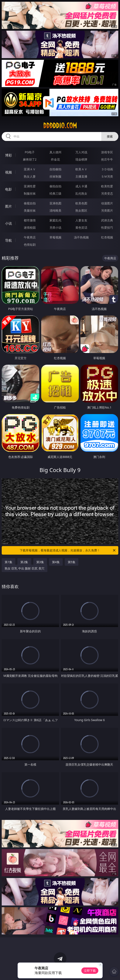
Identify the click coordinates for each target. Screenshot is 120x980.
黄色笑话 (81, 227)
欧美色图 (81, 203)
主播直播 (81, 176)
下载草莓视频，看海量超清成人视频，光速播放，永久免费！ (68, 550)
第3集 (40, 562)
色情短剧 (30, 244)
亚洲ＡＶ (30, 169)
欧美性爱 (107, 186)
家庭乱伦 (55, 220)
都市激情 (30, 220)
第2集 (24, 562)
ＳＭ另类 (107, 176)
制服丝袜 (30, 193)
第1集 (8, 562)
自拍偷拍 (55, 169)
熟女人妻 (30, 176)
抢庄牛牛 (107, 159)
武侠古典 (107, 220)
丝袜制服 (55, 176)
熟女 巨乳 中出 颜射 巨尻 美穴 (24, 568)
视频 (8, 172)
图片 (8, 206)
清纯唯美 (55, 210)
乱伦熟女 (81, 193)
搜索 (110, 136)
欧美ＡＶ (81, 169)
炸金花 (55, 159)
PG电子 (30, 152)
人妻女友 (81, 220)
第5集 (71, 562)
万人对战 (81, 152)
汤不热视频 (81, 237)
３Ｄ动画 (107, 169)
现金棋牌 (81, 159)
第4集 (56, 562)
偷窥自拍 (30, 203)
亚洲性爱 (30, 186)
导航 (8, 240)
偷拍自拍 (55, 186)
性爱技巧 (107, 227)
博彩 (8, 155)
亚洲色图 (55, 203)
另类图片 (107, 210)
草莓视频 (55, 237)
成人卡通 (81, 186)
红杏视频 (107, 237)
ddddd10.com (60, 125)
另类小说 (55, 227)
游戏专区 (107, 152)
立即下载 (90, 971)
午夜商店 (30, 237)
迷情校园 (30, 227)
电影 (8, 189)
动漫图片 (107, 203)
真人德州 (55, 152)
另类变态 (107, 193)
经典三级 (55, 193)
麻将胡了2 (30, 159)
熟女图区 (81, 210)
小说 (8, 223)
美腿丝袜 (30, 210)
